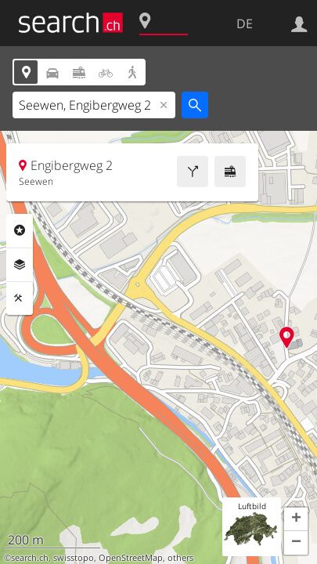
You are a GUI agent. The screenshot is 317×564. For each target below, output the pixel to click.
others (180, 557)
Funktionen (19, 298)
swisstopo (73, 557)
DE (244, 23)
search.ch (30, 557)
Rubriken (19, 230)
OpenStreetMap (131, 557)
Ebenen (19, 264)
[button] (296, 519)
